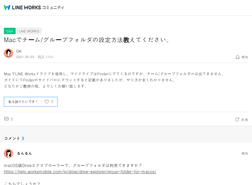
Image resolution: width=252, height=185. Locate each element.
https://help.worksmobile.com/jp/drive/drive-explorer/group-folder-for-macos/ (80, 171)
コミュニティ (53, 8)
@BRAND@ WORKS (22, 7)
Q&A (9, 31)
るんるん (24, 153)
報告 (244, 56)
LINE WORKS (29, 31)
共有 (244, 119)
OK (19, 51)
